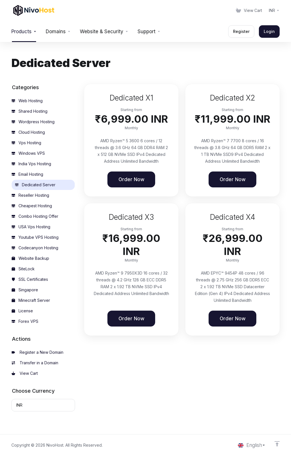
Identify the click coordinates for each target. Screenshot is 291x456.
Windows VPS (28, 153)
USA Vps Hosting (31, 226)
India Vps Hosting (31, 163)
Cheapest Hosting (32, 205)
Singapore (25, 289)
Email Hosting (27, 174)
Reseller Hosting (30, 195)
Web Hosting (27, 100)
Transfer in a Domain (35, 362)
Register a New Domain (37, 352)
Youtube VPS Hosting (35, 237)
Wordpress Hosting (33, 121)
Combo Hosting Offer (35, 216)
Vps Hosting (26, 142)
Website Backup (30, 258)
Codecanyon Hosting (35, 247)
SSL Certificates (30, 279)
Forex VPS (25, 321)
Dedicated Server (35, 184)
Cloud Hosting (28, 132)
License (22, 310)
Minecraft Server (31, 300)
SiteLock (23, 268)
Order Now (131, 179)
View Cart (25, 373)
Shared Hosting (29, 111)
